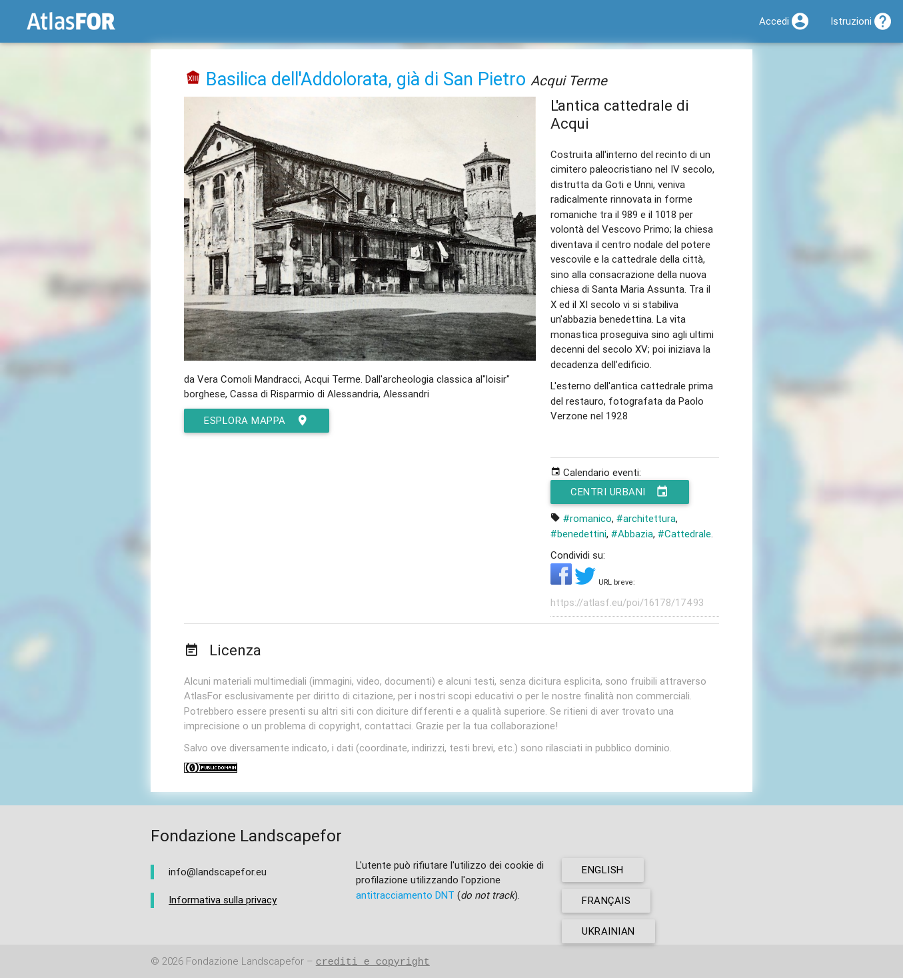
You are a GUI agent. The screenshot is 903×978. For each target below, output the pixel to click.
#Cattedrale (684, 533)
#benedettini (578, 533)
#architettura (646, 518)
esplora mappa (256, 421)
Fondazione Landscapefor (245, 961)
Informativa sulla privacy (223, 899)
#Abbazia (632, 533)
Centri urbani (619, 492)
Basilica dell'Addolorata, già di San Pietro (366, 79)
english (603, 869)
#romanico (587, 518)
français (606, 900)
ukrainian (608, 931)
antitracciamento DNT (405, 895)
